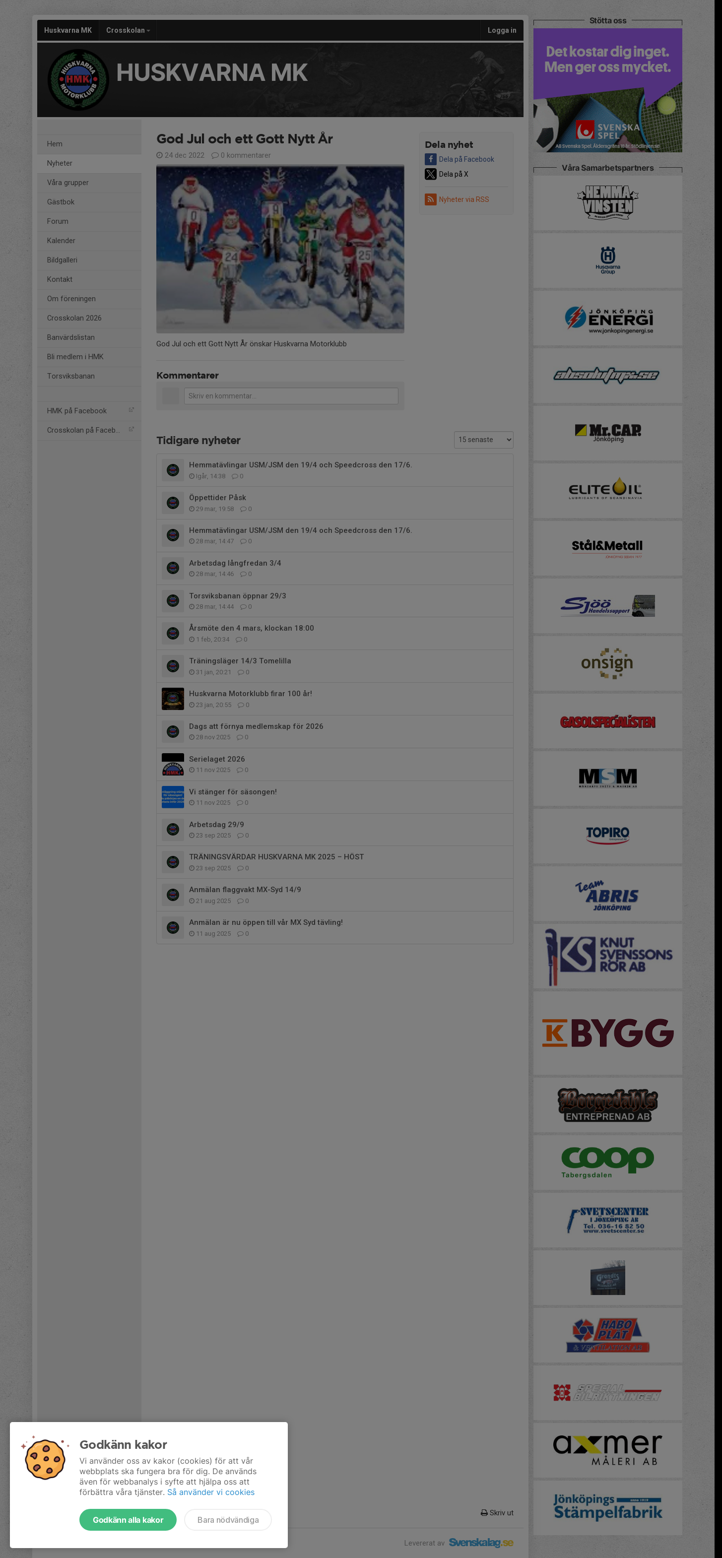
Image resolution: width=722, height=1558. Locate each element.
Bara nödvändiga (228, 1520)
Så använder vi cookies (211, 1492)
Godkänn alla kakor (128, 1520)
